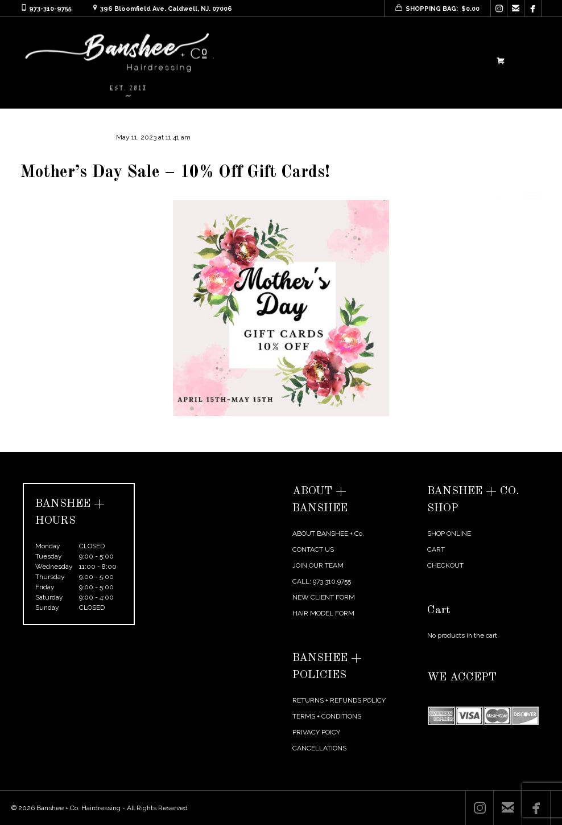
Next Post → (522, 444)
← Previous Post (467, 444)
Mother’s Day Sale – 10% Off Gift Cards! (175, 172)
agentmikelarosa (56, 137)
